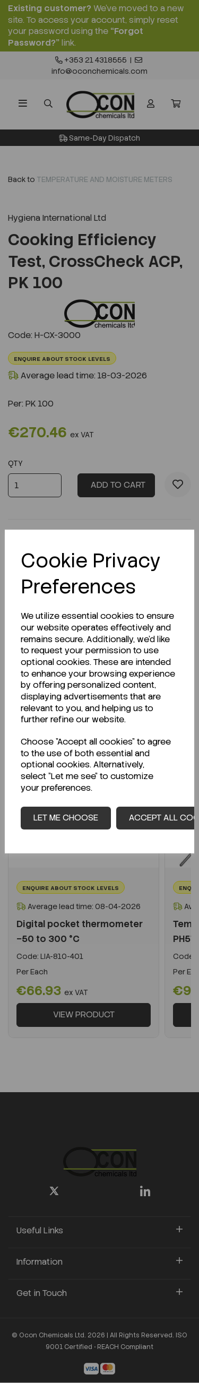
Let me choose (65, 817)
